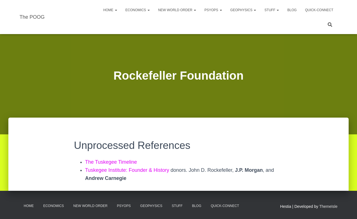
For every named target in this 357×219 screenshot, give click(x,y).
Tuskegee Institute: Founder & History (127, 170)
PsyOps (213, 10)
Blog (291, 10)
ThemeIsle (328, 206)
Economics (138, 10)
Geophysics (243, 10)
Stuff (271, 10)
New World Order (177, 10)
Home (110, 10)
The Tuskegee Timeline (111, 162)
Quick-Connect (319, 10)
